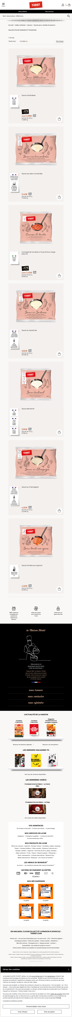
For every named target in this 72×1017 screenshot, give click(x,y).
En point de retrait (38, 828)
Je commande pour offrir (35, 838)
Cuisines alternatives (37, 855)
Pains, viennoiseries (24, 855)
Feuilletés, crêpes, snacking (51, 846)
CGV (48, 938)
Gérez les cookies (33, 941)
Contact (52, 943)
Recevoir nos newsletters (50, 744)
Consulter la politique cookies (12, 1001)
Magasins (21, 836)
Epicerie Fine (50, 855)
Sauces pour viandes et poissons (44, 25)
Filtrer (23, 41)
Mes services (49, 11)
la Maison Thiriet (36, 630)
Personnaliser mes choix (36, 1006)
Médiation (54, 941)
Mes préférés (22, 11)
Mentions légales (56, 938)
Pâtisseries (52, 853)
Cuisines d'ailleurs (25, 848)
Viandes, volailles (20, 850)
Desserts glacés (42, 853)
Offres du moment (17, 846)
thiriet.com (13, 938)
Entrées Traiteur (36, 846)
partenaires (51, 976)
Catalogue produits (21, 941)
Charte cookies (45, 941)
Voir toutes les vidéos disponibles (35, 818)
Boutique (34, 857)
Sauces (29, 25)
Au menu (20, 865)
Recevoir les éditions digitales (22, 744)
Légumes (30, 850)
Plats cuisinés (36, 848)
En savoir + (36, 876)
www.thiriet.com (37, 976)
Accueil (10, 25)
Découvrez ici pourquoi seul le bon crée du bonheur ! (36, 666)
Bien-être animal (22, 943)
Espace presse (44, 943)
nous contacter (36, 696)
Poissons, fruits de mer (49, 848)
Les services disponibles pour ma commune (32, 938)
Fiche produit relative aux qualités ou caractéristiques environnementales (36, 948)
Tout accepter (49, 1012)
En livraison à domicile (24, 828)
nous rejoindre (36, 702)
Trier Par (12, 41)
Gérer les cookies (56, 994)
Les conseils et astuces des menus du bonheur (39, 865)
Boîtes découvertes (24, 857)
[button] (63, 5)
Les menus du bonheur (46, 857)
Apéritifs (27, 846)
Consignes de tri (33, 943)
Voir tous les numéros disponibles (35, 774)
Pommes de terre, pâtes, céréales (45, 850)
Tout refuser (22, 1012)
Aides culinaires (20, 25)
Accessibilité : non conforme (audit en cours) (36, 945)
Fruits (29, 853)
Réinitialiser (60, 41)
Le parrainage (50, 828)
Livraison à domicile (46, 836)
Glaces (34, 853)
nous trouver (36, 690)
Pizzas (17, 848)
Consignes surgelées (32, 836)
